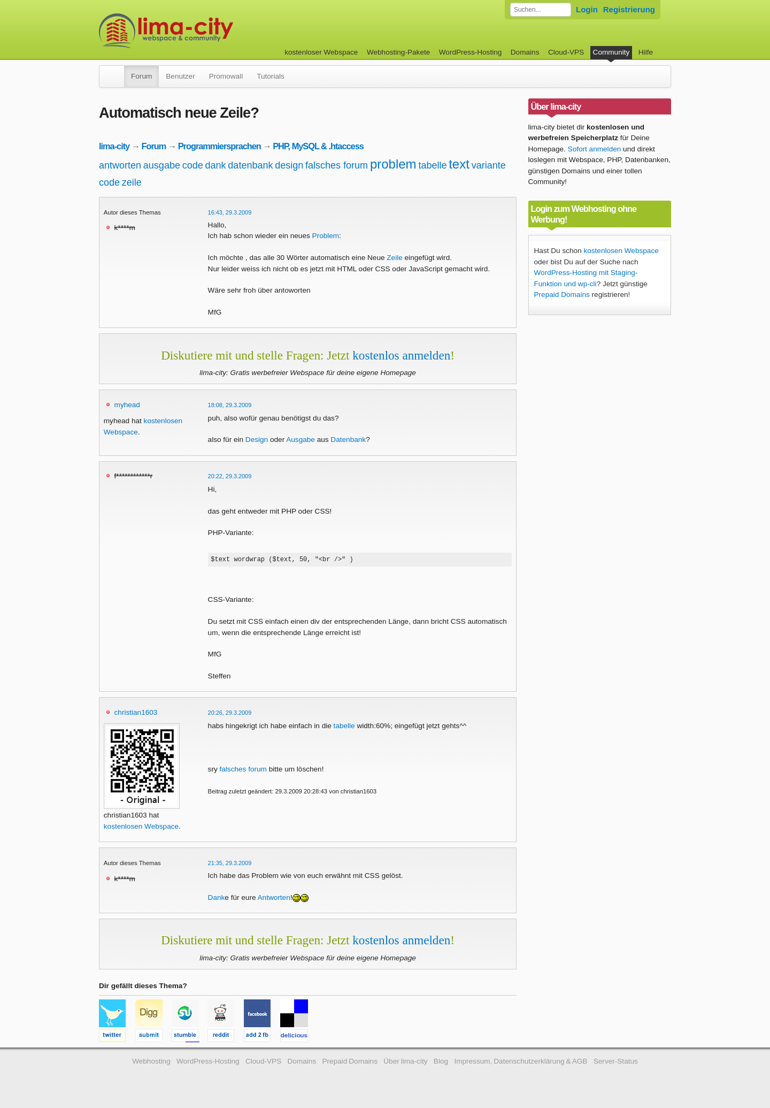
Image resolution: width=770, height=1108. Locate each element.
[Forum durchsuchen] (540, 10)
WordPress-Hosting (470, 52)
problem (393, 164)
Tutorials (270, 76)
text (459, 164)
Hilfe (645, 52)
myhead (127, 405)
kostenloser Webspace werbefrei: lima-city (206, 30)
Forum (141, 76)
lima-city (114, 146)
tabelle (432, 165)
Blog (441, 1063)
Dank (216, 899)
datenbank (250, 165)
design (289, 165)
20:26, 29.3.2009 (230, 714)
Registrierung (629, 9)
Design (256, 439)
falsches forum (336, 165)
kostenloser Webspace (321, 52)
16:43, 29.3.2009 (230, 212)
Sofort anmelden (594, 149)
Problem (326, 236)
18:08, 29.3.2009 (230, 405)
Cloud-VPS (566, 52)
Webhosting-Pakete (398, 52)
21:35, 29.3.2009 (230, 864)
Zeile (394, 258)
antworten (120, 165)
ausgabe (161, 165)
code (192, 165)
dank (215, 165)
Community (611, 52)
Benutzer (180, 76)
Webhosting (151, 1063)
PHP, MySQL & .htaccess (318, 146)
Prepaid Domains (562, 295)
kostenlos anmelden (401, 355)
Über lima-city (405, 1063)
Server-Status (616, 1063)
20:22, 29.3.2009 (230, 476)
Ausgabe (300, 439)
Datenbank (348, 439)
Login (587, 9)
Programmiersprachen (219, 146)
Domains (525, 52)
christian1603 (136, 714)
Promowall (226, 76)
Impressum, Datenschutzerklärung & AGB (520, 1063)
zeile (132, 182)
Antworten (274, 899)
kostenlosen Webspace (141, 828)
